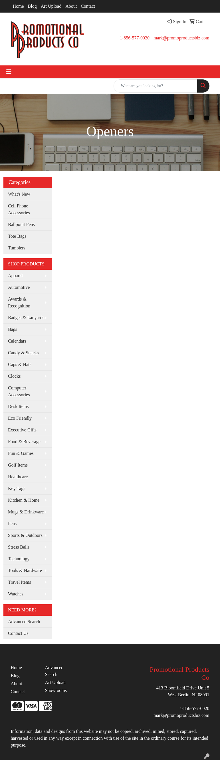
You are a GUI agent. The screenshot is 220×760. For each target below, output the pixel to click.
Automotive (19, 287)
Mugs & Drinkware (26, 511)
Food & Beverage (24, 441)
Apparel (15, 275)
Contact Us (18, 633)
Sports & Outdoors (25, 535)
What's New (19, 194)
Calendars (17, 341)
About (71, 6)
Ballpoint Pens (21, 224)
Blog (32, 6)
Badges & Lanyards (26, 317)
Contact (88, 6)
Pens (12, 523)
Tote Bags (17, 236)
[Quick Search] (155, 86)
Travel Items (19, 582)
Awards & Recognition (19, 302)
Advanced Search (24, 621)
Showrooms (56, 690)
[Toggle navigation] (9, 72)
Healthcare (18, 476)
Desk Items (18, 406)
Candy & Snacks (23, 352)
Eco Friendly (20, 418)
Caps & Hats (19, 364)
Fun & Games (21, 453)
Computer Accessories (19, 391)
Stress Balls (18, 547)
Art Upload (51, 6)
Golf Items (18, 465)
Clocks (14, 376)
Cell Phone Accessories (19, 209)
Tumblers (16, 247)
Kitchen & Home (23, 500)
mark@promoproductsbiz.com (181, 37)
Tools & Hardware (25, 570)
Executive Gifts (22, 429)
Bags (12, 329)
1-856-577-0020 (135, 37)
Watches (15, 593)
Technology (18, 558)
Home (18, 6)
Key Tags (16, 488)
